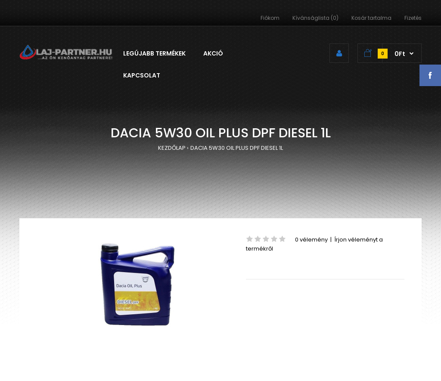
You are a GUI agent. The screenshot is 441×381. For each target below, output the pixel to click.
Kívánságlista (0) (315, 18)
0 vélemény (311, 239)
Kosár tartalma (371, 18)
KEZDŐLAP (172, 148)
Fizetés (413, 18)
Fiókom (270, 18)
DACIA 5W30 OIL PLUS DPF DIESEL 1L (236, 148)
